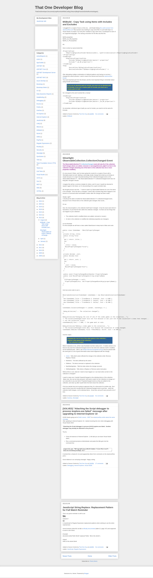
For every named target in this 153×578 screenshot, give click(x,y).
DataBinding (40, 97)
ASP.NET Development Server (46, 72)
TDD (38, 160)
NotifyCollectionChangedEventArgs (93, 349)
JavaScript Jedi (41, 21)
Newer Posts (67, 557)
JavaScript (70, 550)
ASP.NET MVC (41, 77)
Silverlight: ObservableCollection (88, 159)
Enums (39, 104)
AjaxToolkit (40, 62)
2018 (40, 209)
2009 (40, 253)
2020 (40, 204)
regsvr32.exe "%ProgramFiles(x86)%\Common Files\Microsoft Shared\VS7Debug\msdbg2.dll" (87, 450)
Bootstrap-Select (42, 87)
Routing (39, 146)
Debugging (70, 466)
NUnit (38, 133)
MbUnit (39, 127)
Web (38, 188)
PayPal (39, 140)
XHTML (39, 191)
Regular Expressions (80, 550)
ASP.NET (39, 66)
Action (68, 356)
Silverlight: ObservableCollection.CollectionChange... (45, 232)
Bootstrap (40, 84)
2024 (40, 201)
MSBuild (69, 116)
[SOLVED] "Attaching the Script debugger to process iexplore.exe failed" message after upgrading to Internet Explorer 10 (86, 411)
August (42, 220)
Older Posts (112, 557)
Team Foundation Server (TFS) (46, 163)
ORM (38, 137)
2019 (40, 206)
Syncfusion (40, 156)
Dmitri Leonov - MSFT (84, 417)
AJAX (38, 59)
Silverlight (75, 398)
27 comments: (99, 464)
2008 (40, 256)
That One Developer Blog (59, 7)
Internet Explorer (79, 466)
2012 (40, 245)
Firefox (39, 107)
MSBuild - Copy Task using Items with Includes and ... (45, 225)
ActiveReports (41, 56)
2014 (40, 215)
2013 (40, 217)
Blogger (86, 574)
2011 (40, 247)
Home (90, 557)
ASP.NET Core (41, 69)
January (43, 241)
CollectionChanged (87, 164)
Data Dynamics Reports (44, 94)
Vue (38, 181)
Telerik (39, 168)
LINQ (38, 123)
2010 (40, 250)
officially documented (89, 529)
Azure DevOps (41, 81)
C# (37, 90)
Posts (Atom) (93, 562)
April (42, 238)
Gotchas (69, 398)
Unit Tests (40, 171)
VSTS (38, 178)
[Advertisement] (89, 134)
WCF (38, 184)
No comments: (99, 114)
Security (39, 150)
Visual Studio (88, 466)
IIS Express (40, 113)
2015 (40, 212)
